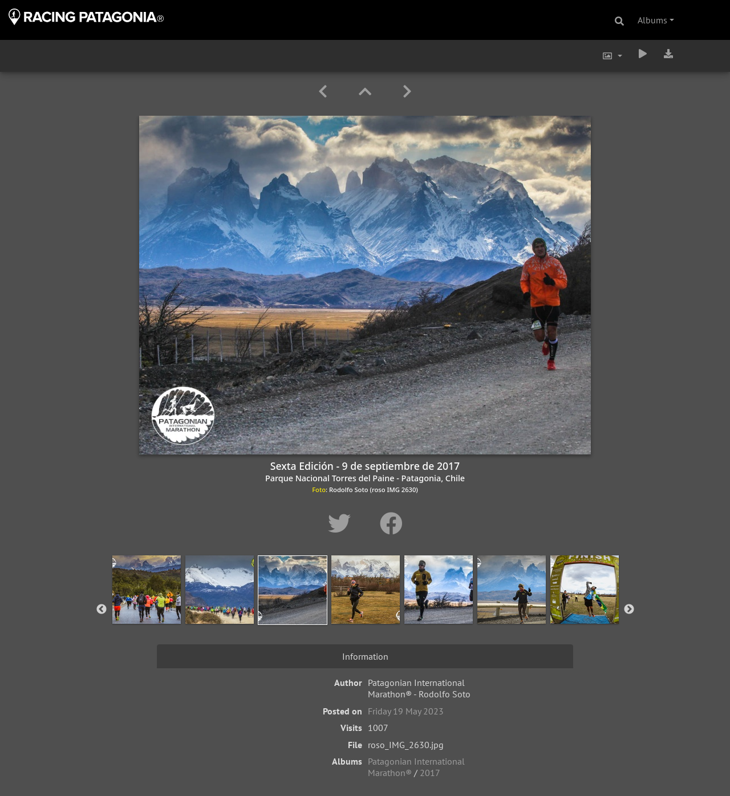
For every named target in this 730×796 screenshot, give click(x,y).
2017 (430, 772)
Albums (652, 20)
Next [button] (629, 609)
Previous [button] (101, 609)
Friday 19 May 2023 (406, 711)
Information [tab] (365, 656)
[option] (146, 607)
